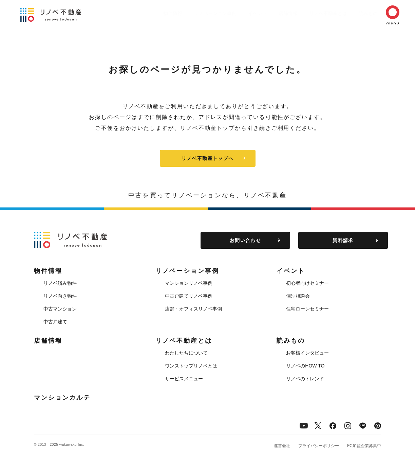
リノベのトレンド (305, 378)
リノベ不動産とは (315, 13)
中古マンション (60, 308)
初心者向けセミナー (307, 283)
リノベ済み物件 (60, 283)
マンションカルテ (62, 397)
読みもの (357, 13)
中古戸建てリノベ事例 (188, 296)
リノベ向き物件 (60, 296)
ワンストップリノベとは (191, 365)
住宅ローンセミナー (307, 308)
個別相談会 (298, 296)
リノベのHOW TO (305, 365)
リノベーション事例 (191, 13)
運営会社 (282, 445)
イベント (237, 13)
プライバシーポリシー (318, 445)
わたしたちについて (186, 353)
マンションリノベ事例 (188, 283)
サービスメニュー (184, 378)
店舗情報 (271, 13)
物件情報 (145, 13)
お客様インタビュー (307, 353)
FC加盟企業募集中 (364, 445)
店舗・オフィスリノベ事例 (193, 308)
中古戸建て (55, 321)
